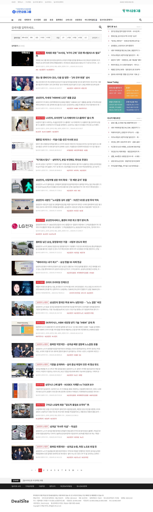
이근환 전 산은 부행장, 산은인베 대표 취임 (125, 147)
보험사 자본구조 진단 (116, 102)
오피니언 (69, 20)
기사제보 (28, 2)
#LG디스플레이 (46, 132)
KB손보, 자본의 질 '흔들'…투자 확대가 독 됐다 (116, 110)
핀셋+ (128, 88)
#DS (79, 191)
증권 (51, 20)
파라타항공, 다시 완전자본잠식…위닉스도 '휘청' (128, 65)
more (138, 27)
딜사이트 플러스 (38, 2)
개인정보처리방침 (66, 486)
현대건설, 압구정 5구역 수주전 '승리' (124, 36)
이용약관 (42, 486)
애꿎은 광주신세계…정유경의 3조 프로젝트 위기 (128, 70)
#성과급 (76, 253)
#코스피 (83, 293)
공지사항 (15, 481)
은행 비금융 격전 (132, 102)
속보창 (14, 2)
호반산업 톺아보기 (115, 88)
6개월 (80, 38)
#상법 (86, 150)
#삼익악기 (70, 170)
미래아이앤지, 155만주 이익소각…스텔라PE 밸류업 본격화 (131, 132)
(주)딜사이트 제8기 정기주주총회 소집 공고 (38, 480)
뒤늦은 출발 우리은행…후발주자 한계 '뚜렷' (133, 107)
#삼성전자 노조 (78, 313)
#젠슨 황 (83, 88)
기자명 (48, 38)
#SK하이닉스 (83, 108)
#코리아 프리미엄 (74, 293)
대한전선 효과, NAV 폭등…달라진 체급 (116, 90)
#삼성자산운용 (71, 273)
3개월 (74, 38)
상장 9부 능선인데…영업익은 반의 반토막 (125, 161)
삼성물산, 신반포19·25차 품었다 (122, 46)
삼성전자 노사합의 (42, 302)
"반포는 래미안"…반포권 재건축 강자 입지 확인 (127, 41)
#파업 (80, 375)
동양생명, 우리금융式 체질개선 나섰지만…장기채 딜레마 (116, 107)
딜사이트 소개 (16, 486)
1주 (63, 38)
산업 (20, 20)
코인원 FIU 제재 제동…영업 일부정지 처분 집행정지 (129, 152)
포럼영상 (78, 20)
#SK (37, 70)
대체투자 (27, 20)
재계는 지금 (40, 53)
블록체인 (59, 20)
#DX (75, 191)
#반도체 (82, 253)
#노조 (76, 375)
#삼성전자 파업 (89, 313)
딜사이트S (48, 2)
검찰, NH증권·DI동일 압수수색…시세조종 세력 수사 (129, 156)
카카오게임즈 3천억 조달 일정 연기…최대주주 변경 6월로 (131, 55)
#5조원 (76, 211)
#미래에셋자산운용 (82, 273)
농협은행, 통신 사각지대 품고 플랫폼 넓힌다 (133, 104)
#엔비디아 (77, 88)
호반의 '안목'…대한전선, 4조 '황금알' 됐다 (126, 60)
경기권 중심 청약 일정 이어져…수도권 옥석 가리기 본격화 (131, 31)
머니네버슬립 (91, 20)
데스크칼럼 (40, 282)
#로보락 (47, 419)
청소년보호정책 (82, 486)
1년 (86, 38)
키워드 (42, 38)
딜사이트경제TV (58, 2)
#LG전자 (38, 132)
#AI (80, 355)
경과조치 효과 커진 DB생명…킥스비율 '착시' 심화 (116, 104)
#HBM (76, 108)
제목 (31, 38)
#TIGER (91, 273)
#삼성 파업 (85, 457)
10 (73, 470)
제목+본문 (25, 38)
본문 (37, 38)
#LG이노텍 (52, 234)
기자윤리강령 (29, 486)
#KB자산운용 (93, 395)
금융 (45, 20)
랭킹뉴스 (20, 2)
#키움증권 (70, 150)
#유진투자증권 (78, 150)
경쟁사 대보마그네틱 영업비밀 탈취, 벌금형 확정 (133, 96)
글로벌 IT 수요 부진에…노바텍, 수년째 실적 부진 (133, 90)
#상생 (81, 211)
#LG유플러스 (51, 70)
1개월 (69, 38)
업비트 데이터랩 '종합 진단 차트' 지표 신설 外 (127, 74)
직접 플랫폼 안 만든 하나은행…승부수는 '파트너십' (133, 110)
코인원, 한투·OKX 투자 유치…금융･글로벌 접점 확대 (129, 142)
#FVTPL (76, 170)
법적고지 (52, 486)
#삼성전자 (42, 70)
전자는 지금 (40, 118)
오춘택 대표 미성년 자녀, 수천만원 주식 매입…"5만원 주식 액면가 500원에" (133, 93)
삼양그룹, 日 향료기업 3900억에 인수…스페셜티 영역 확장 (131, 123)
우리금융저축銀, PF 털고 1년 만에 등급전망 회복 (128, 166)
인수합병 (37, 20)
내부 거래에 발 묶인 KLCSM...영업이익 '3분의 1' (127, 50)
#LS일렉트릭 (40, 419)
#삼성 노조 (77, 457)
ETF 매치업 (40, 385)
